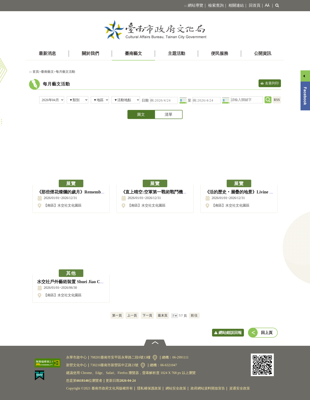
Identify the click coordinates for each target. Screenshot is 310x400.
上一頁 (132, 315)
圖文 (141, 114)
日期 (145, 100)
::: (185, 5)
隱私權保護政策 (149, 388)
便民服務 (219, 53)
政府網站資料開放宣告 (208, 388)
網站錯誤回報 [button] (230, 333)
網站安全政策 (176, 388)
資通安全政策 (239, 388)
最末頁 (162, 315)
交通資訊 (155, 357)
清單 (168, 114)
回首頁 (254, 5)
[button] (266, 5)
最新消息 (47, 53)
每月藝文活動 (65, 71)
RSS (277, 100)
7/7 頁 (182, 315)
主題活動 (176, 53)
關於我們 (90, 53)
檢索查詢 (216, 5)
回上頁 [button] (267, 333)
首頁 (36, 71)
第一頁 (117, 315)
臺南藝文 (133, 53)
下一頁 (147, 315)
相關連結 (236, 5)
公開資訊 (262, 53)
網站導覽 (195, 5)
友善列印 (272, 83)
